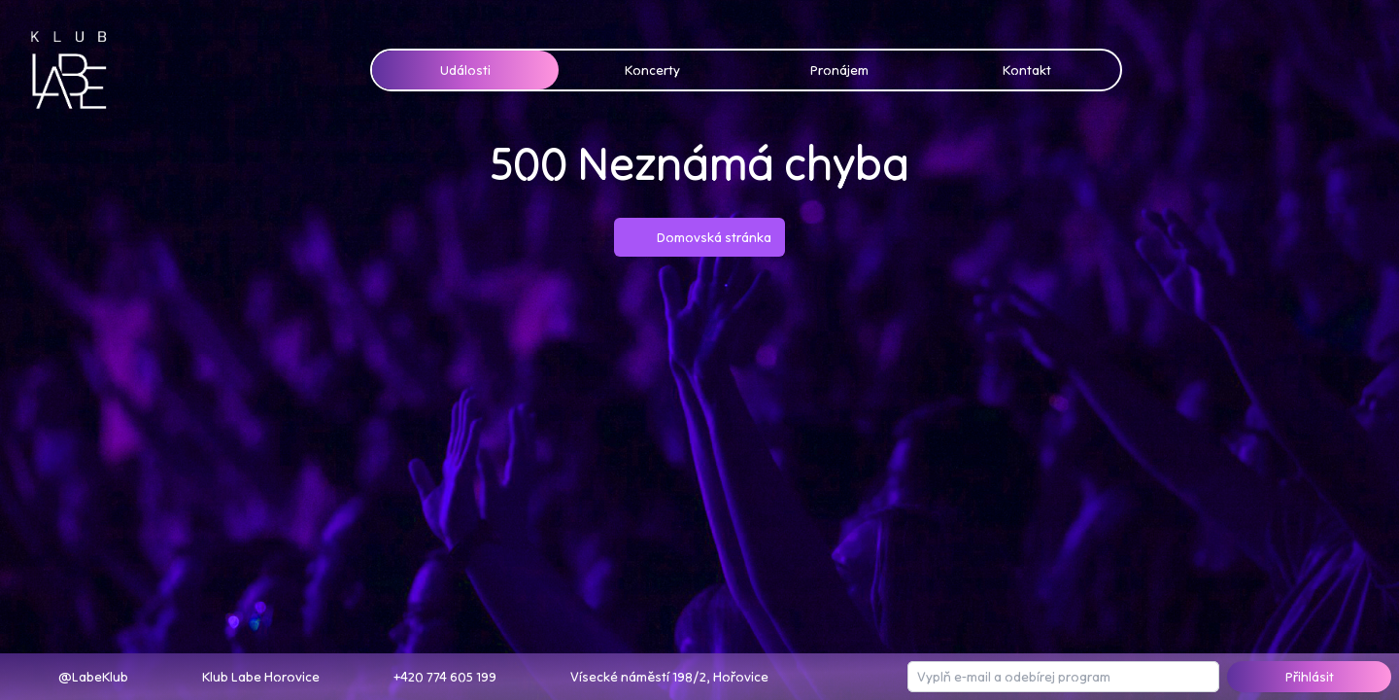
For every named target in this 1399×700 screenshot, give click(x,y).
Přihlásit (1305, 676)
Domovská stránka (700, 237)
